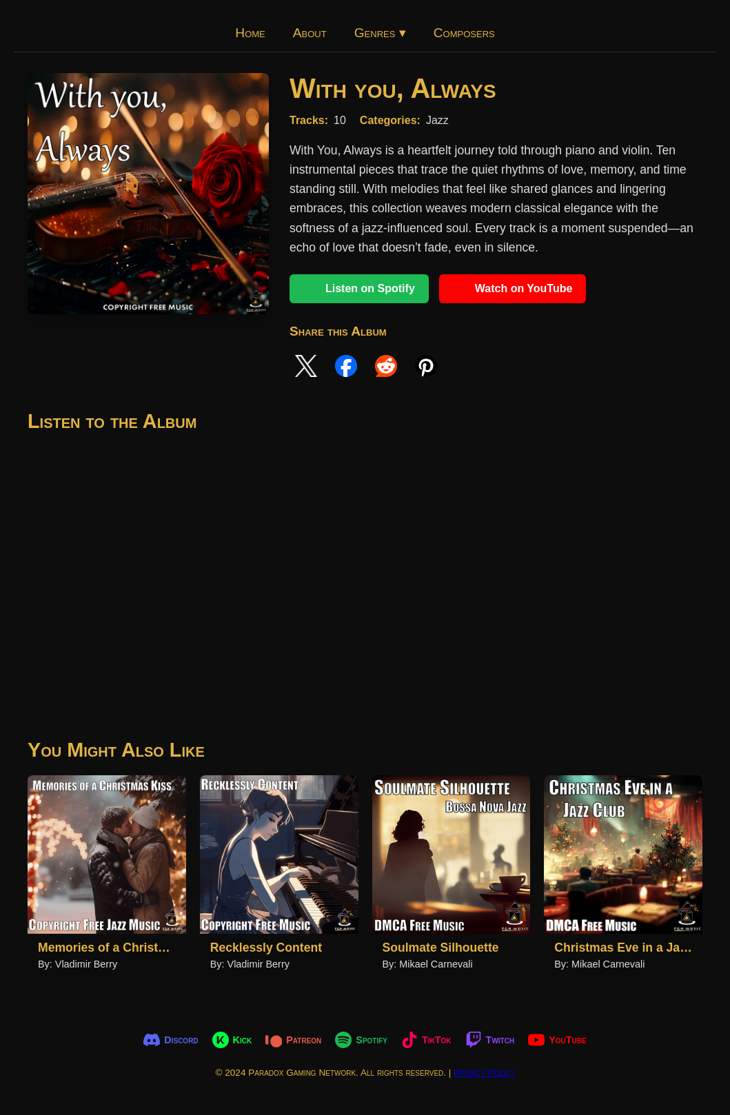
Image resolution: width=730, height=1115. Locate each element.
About (310, 32)
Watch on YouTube (513, 288)
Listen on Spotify (359, 288)
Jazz (437, 120)
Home (250, 32)
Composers (464, 32)
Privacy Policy (484, 1072)
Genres (380, 32)
